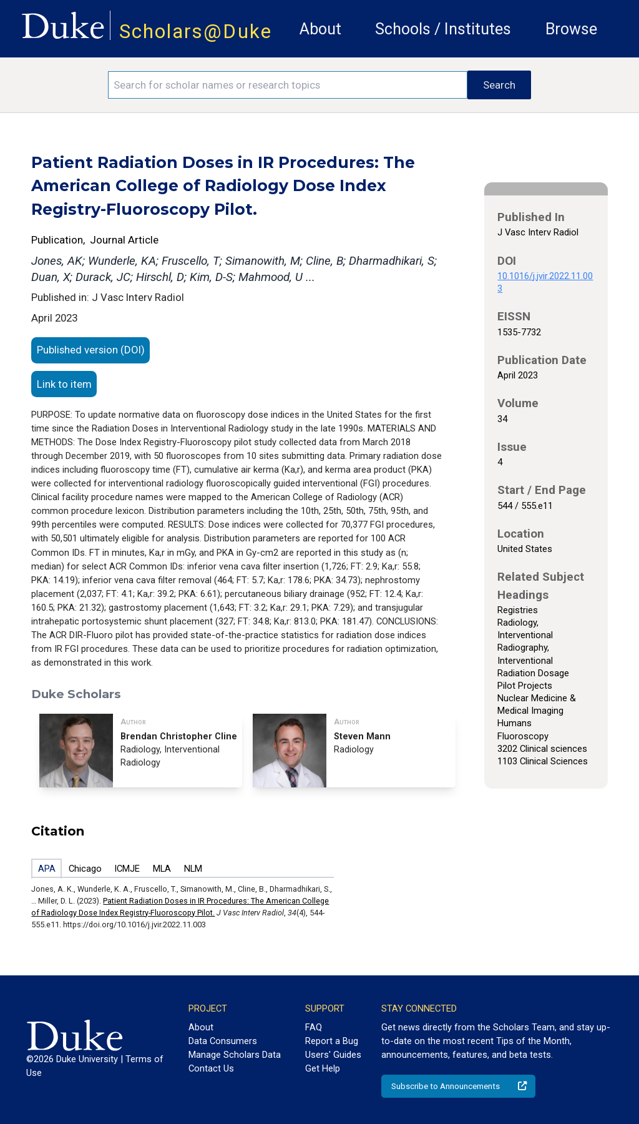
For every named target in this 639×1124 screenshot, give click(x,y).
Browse (571, 29)
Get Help (322, 1068)
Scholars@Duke (195, 31)
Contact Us (211, 1068)
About (320, 29)
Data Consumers (222, 1041)
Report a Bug (331, 1041)
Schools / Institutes (443, 29)
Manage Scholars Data (234, 1054)
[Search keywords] (287, 85)
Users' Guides (333, 1054)
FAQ (313, 1027)
